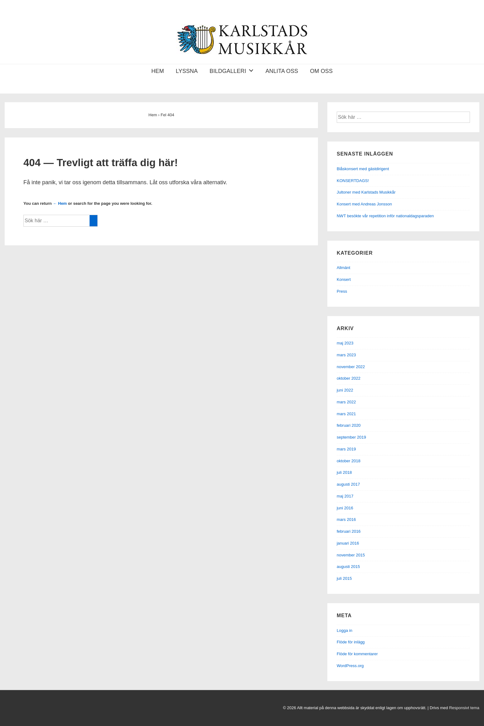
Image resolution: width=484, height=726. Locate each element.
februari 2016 (349, 531)
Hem (157, 71)
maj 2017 (345, 496)
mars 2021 (346, 413)
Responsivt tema (464, 707)
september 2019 (351, 437)
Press (342, 291)
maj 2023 (345, 343)
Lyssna (187, 71)
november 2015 (351, 555)
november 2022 (351, 366)
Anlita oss (282, 71)
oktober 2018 (348, 461)
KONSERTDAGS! (353, 180)
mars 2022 (346, 402)
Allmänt (343, 267)
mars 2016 (346, 519)
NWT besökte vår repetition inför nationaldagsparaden (385, 216)
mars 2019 (346, 449)
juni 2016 (345, 508)
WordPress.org (350, 665)
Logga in (344, 630)
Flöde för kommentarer (357, 653)
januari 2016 (348, 543)
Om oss (321, 71)
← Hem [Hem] (60, 203)
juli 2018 (344, 472)
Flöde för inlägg (351, 642)
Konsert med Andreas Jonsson (364, 204)
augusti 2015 (348, 566)
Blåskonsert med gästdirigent (363, 168)
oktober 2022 (348, 378)
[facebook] (5, 709)
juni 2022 (345, 390)
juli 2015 (344, 578)
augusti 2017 (348, 484)
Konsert (344, 279)
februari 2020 (349, 425)
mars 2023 (346, 355)
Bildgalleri (233, 69)
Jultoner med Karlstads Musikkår (366, 192)
